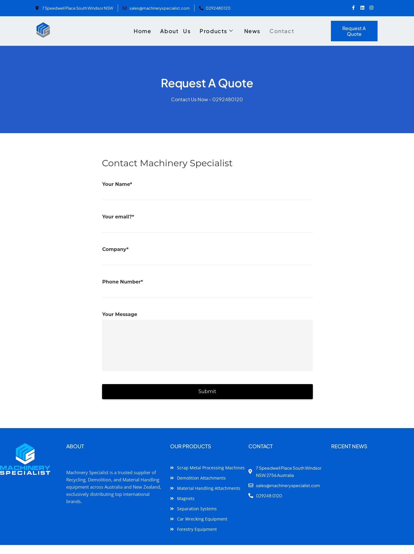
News (252, 30)
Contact (281, 30)
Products (216, 31)
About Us (175, 30)
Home (142, 30)
